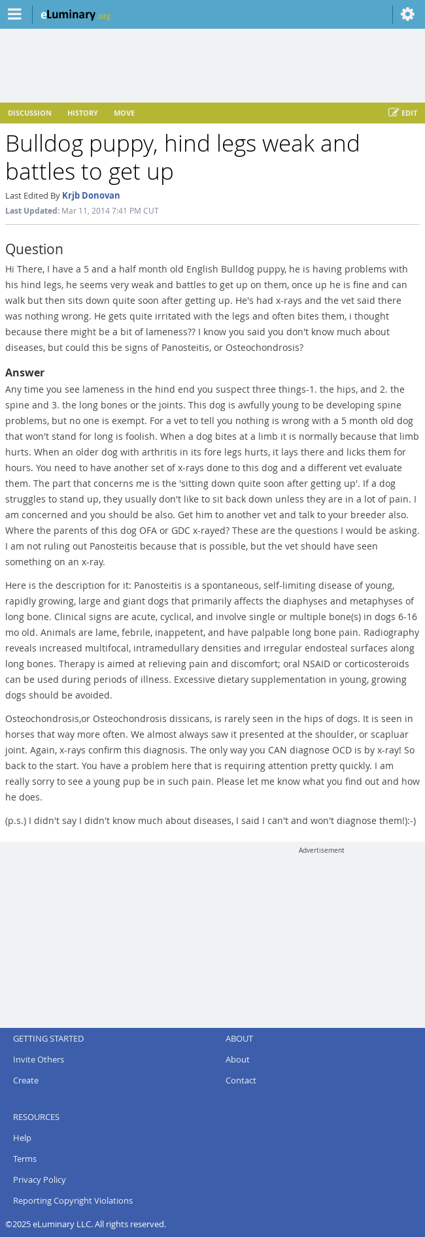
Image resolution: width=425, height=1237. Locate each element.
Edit (402, 113)
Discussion (30, 113)
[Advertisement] (322, 936)
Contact (241, 1080)
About (238, 1059)
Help (22, 1138)
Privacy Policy (39, 1179)
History (82, 113)
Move (124, 113)
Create (26, 1080)
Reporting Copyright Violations (73, 1200)
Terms (25, 1158)
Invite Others (38, 1059)
